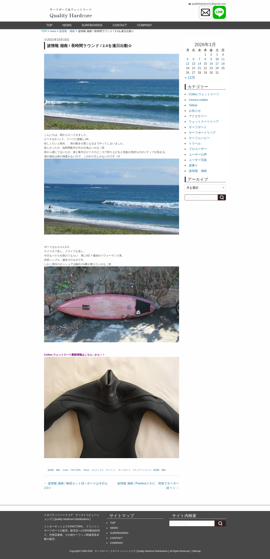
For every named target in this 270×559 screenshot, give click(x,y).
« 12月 (190, 77)
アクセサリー (198, 116)
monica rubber (198, 99)
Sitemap (196, 551)
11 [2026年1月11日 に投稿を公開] (223, 59)
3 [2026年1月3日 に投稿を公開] (217, 54)
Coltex (66, 470)
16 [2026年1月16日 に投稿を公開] (211, 63)
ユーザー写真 (198, 160)
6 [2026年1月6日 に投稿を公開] (193, 59)
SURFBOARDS (92, 25)
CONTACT (120, 25)
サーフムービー (199, 138)
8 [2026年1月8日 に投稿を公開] (205, 59)
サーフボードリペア (202, 132)
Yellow (86, 470)
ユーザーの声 (198, 154)
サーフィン (111, 470)
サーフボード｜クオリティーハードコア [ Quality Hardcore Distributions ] (132, 551)
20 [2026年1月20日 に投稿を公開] (193, 68)
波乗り (193, 165)
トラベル (195, 143)
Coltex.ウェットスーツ (204, 94)
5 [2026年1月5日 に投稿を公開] (187, 59)
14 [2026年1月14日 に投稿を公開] (199, 63)
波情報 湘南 (54, 470)
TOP (49, 25)
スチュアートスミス (142, 470)
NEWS (67, 25)
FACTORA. (76, 470)
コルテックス (97, 470)
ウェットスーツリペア (204, 121)
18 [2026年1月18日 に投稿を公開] (223, 63)
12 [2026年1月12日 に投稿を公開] (187, 63)
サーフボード (124, 470)
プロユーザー (198, 149)
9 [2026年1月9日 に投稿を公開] (211, 59)
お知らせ (195, 110)
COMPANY (144, 25)
